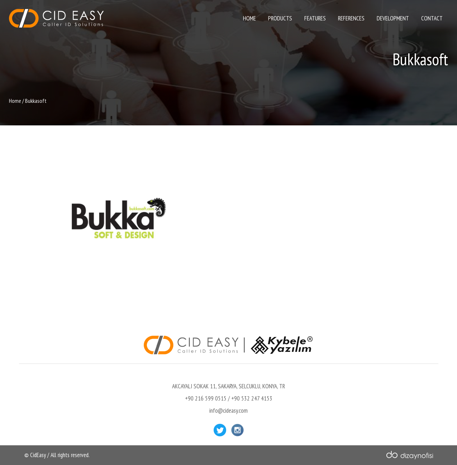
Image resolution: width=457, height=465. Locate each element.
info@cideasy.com (228, 410)
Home (15, 100)
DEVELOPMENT (393, 18)
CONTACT (432, 18)
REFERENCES (351, 18)
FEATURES (315, 18)
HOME (249, 18)
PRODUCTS (280, 18)
